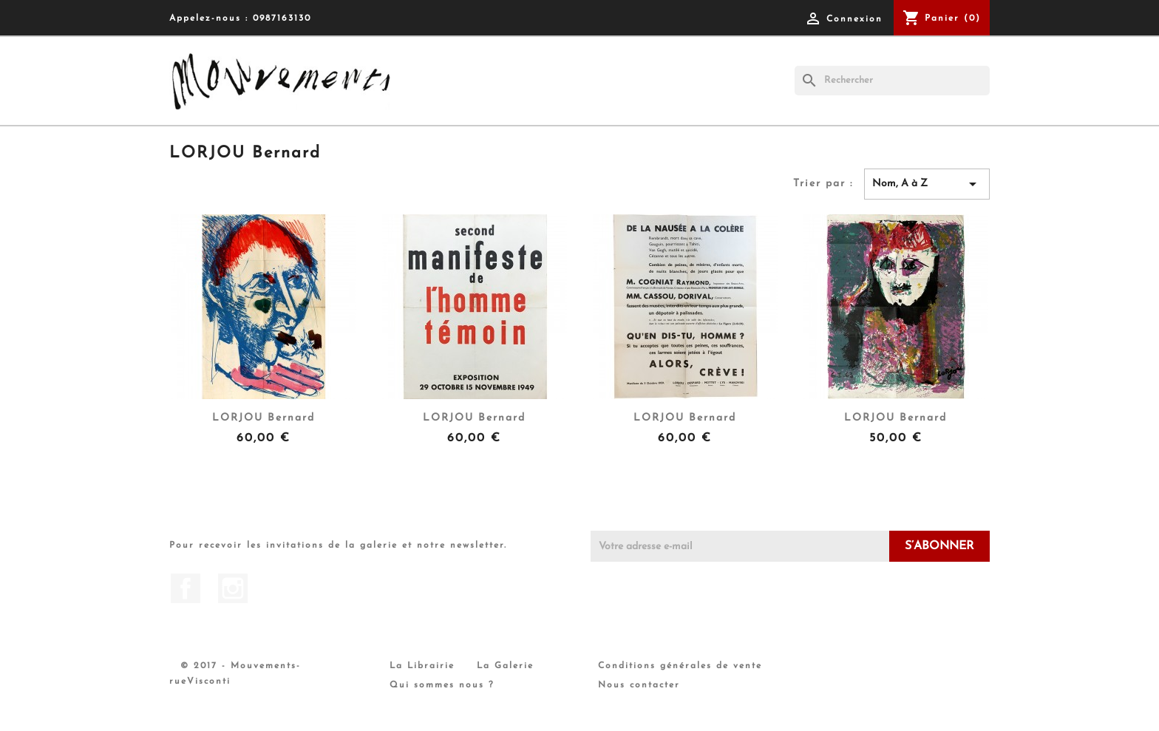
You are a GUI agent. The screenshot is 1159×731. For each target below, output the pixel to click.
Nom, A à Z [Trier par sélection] (927, 184)
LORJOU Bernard (263, 418)
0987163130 (282, 18)
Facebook (185, 588)
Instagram (233, 588)
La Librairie (422, 666)
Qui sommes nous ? (442, 685)
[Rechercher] (892, 80)
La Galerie (505, 666)
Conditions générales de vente (680, 666)
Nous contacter (639, 685)
